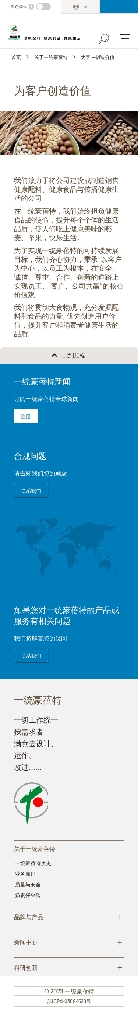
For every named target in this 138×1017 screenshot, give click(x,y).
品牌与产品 (69, 916)
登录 (119, 6)
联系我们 (31, 490)
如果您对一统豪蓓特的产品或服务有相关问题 (66, 615)
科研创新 (69, 966)
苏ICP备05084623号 (69, 1000)
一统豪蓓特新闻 (42, 381)
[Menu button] (125, 38)
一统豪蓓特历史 (33, 862)
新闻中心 (69, 941)
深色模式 (19, 6)
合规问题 (30, 455)
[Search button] (109, 37)
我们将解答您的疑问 (40, 638)
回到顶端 (74, 355)
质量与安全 (28, 884)
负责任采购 (28, 895)
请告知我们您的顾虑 (40, 473)
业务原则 (25, 873)
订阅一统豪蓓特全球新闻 (46, 398)
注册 (26, 416)
